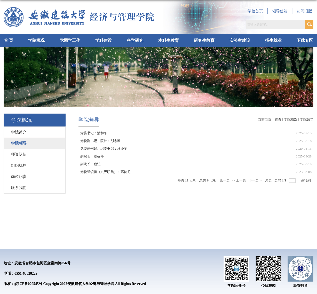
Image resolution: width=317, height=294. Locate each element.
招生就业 (273, 40)
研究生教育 (204, 40)
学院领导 (306, 119)
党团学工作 (70, 40)
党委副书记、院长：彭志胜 (100, 141)
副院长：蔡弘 (90, 164)
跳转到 (306, 180)
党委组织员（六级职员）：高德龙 (105, 172)
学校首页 (255, 11)
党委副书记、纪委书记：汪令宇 (103, 148)
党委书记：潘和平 (93, 133)
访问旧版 (304, 11)
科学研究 (135, 40)
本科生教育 (168, 40)
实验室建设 (239, 40)
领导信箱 (280, 11)
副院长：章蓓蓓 (92, 156)
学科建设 (103, 40)
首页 (278, 119)
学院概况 (36, 40)
